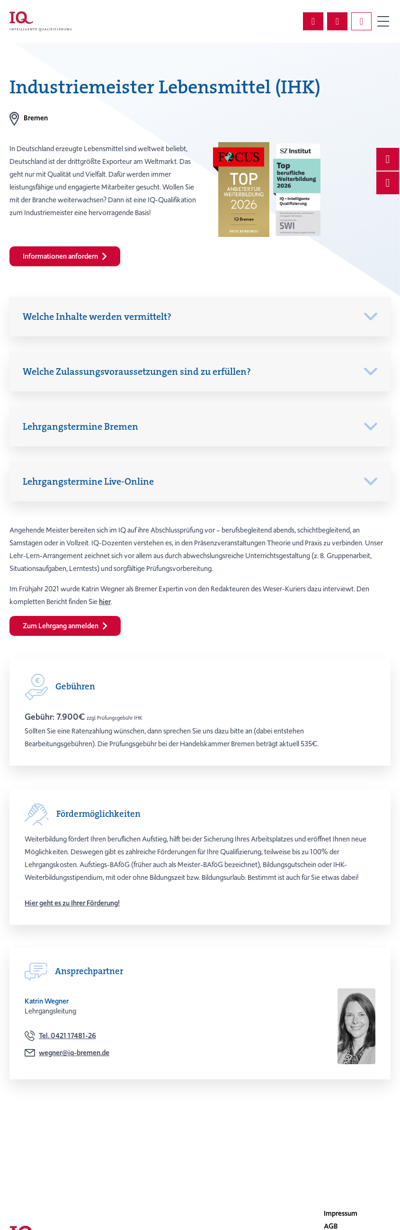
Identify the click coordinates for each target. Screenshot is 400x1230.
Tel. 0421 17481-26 (67, 1036)
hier (105, 602)
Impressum (340, 1213)
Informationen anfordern (65, 256)
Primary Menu (383, 21)
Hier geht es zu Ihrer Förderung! (72, 903)
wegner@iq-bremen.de (74, 1053)
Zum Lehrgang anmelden (65, 626)
